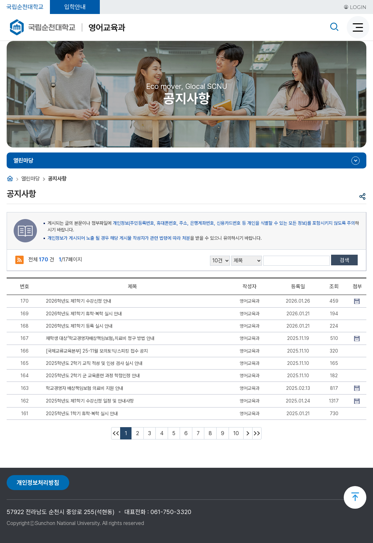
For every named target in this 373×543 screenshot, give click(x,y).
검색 (344, 260)
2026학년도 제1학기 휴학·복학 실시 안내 (84, 313)
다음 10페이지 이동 (248, 433)
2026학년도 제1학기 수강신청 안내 (78, 301)
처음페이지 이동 (115, 433)
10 (236, 433)
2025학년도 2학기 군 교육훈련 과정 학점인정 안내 (93, 375)
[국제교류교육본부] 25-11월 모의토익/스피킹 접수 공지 (97, 351)
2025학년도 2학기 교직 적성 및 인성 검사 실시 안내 (94, 363)
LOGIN (355, 7)
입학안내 (75, 6)
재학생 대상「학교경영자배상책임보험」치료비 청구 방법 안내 (100, 338)
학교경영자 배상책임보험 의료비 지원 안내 (84, 388)
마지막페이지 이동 (257, 433)
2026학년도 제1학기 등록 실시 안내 (79, 326)
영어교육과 (107, 27)
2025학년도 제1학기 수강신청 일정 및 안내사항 (90, 401)
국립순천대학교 (25, 6)
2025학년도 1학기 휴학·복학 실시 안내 (82, 413)
